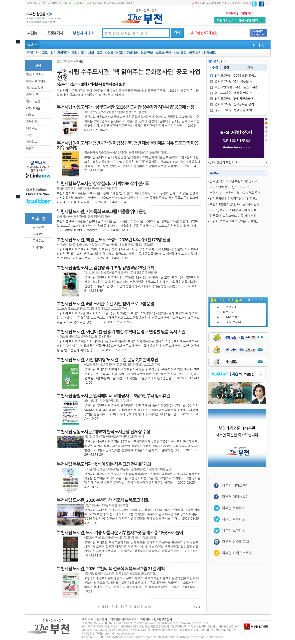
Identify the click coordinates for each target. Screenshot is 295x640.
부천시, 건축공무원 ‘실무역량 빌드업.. (234, 221)
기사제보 (97, 3)
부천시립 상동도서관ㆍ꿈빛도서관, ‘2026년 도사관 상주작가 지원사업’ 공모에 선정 (125, 107)
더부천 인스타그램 (235, 542)
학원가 (30, 148)
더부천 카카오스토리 (237, 553)
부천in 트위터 (225, 312)
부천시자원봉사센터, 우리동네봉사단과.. (235, 204)
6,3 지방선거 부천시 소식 (224, 162)
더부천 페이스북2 (228, 317)
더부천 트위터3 (233, 530)
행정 (74, 52)
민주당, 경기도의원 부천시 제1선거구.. (234, 181)
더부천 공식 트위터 (229, 322)
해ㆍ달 (85, 3)
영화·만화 (147, 52)
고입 (29, 135)
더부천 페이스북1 (235, 485)
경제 (83, 52)
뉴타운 (220, 3)
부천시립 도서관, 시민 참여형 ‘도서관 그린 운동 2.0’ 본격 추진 (107, 360)
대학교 (30, 114)
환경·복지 (195, 52)
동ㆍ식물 (74, 3)
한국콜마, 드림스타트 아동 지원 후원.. (234, 215)
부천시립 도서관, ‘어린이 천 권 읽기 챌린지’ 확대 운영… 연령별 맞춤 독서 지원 (121, 332)
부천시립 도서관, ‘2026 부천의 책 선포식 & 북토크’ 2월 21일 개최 (111, 569)
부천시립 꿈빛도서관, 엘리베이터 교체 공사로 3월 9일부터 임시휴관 (113, 396)
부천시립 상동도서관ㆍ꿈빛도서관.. (235, 87)
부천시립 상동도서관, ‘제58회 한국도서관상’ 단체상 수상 (103, 432)
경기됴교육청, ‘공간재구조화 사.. (233, 98)
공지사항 (38, 227)
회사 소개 (87, 619)
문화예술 (132, 52)
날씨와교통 (207, 3)
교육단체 (31, 121)
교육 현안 (32, 94)
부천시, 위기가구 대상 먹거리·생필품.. (234, 210)
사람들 (109, 52)
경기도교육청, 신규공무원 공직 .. (233, 104)
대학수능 (31, 128)
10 (141, 606)
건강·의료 (209, 52)
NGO (119, 52)
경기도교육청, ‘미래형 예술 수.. (232, 92)
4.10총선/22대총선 (204, 33)
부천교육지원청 (36, 81)
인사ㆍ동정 (33, 101)
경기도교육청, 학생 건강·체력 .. (232, 110)
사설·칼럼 (180, 52)
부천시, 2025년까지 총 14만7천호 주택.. (236, 192)
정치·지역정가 (60, 52)
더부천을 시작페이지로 (118, 2)
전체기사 (32, 52)
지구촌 (230, 3)
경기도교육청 (34, 87)
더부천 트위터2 (233, 519)
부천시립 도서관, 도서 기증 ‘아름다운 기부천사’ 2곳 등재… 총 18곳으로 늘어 (120, 533)
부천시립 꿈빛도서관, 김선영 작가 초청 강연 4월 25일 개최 (105, 268)
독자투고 (38, 240)
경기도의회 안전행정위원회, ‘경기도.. (233, 198)
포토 (45, 52)
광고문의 (102, 619)
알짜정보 (38, 234)
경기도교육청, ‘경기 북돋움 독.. (232, 81)
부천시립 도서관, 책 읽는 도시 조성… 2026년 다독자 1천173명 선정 (113, 240)
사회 (91, 52)
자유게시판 (243, 3)
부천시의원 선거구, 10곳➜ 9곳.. (230, 187)
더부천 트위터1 (226, 307)
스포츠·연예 (163, 52)
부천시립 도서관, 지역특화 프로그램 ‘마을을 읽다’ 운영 (102, 211)
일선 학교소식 (35, 74)
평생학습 (31, 141)
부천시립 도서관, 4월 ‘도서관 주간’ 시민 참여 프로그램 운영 (105, 304)
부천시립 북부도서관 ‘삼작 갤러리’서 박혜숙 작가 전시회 (103, 183)
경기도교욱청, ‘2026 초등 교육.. (233, 75)
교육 (100, 52)
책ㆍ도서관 (34, 108)
